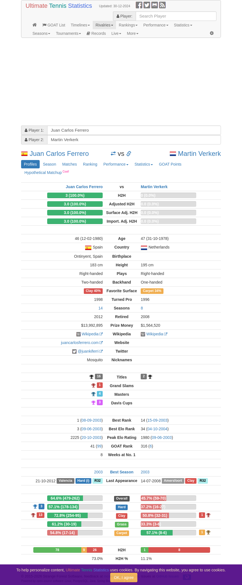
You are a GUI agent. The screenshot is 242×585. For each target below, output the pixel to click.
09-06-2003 (92, 429)
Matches (69, 164)
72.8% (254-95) (67, 515)
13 (40, 515)
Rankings (128, 25)
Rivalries (104, 25)
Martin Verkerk (199, 153)
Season (49, 164)
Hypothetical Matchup (46, 172)
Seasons (41, 33)
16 (99, 376)
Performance (155, 25)
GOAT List (53, 25)
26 (95, 550)
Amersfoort (173, 481)
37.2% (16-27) (153, 507)
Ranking (90, 164)
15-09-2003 (157, 420)
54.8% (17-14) (62, 532)
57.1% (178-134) (63, 507)
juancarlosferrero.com (80, 342)
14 (101, 308)
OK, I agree (124, 577)
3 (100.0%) (74, 195)
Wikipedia (90, 334)
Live (116, 33)
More (132, 33)
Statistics (183, 25)
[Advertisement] (121, 82)
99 (99, 446)
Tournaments (68, 33)
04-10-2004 (157, 429)
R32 (97, 481)
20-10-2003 (92, 437)
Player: (124, 16)
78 (57, 550)
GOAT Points (170, 164)
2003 (98, 472)
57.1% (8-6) (157, 532)
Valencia (65, 481)
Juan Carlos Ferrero (59, 153)
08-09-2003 (92, 420)
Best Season (121, 472)
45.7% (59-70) (153, 498)
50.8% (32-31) (155, 515)
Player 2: (34, 139)
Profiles (30, 164)
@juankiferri (88, 351)
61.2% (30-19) (64, 524)
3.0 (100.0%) (75, 204)
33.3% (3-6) (151, 524)
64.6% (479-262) (65, 498)
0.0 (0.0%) (150, 204)
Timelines (80, 25)
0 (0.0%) (148, 195)
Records (96, 33)
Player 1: (34, 130)
